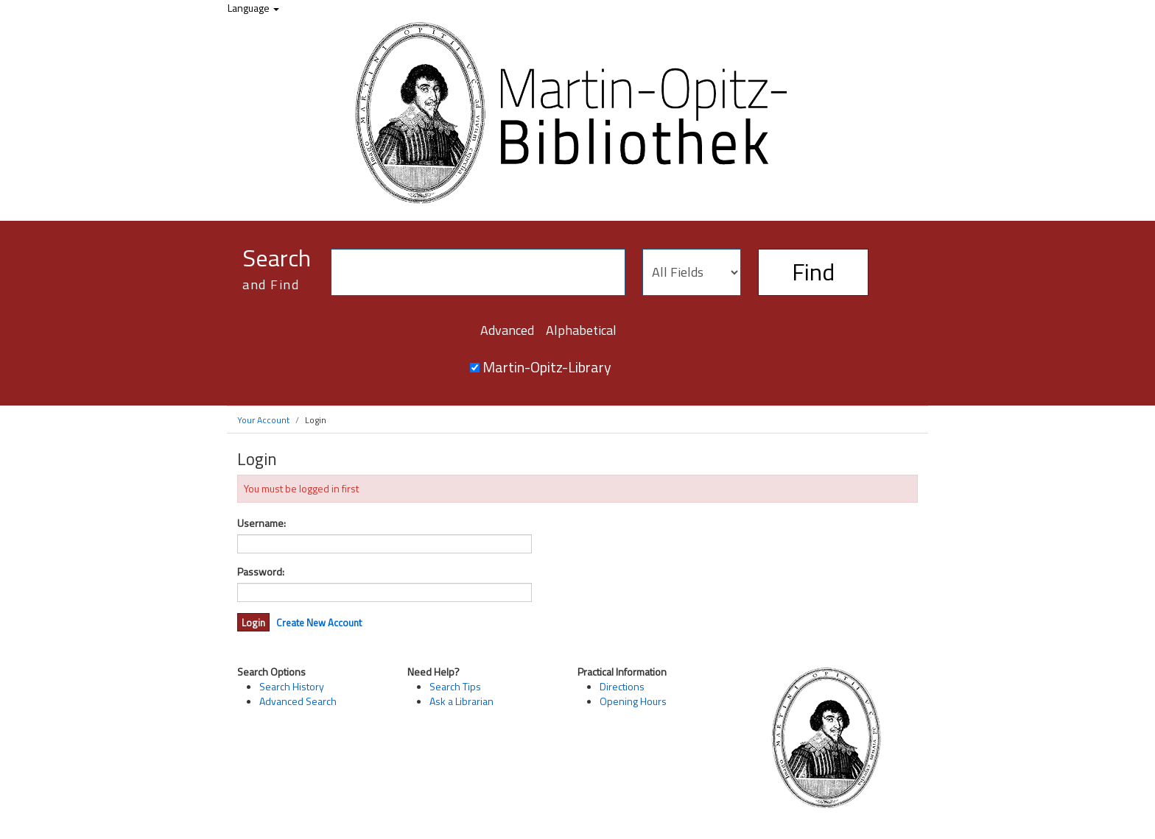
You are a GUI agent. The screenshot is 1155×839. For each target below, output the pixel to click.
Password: (260, 571)
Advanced (507, 330)
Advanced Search (298, 701)
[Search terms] (478, 272)
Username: (261, 523)
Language (253, 7)
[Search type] (691, 272)
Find (813, 271)
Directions (622, 686)
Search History (291, 686)
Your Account (263, 420)
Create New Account (319, 622)
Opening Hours (633, 701)
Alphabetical (581, 330)
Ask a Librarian (461, 701)
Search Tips (455, 686)
